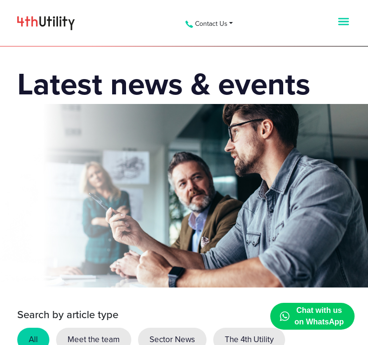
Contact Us (206, 24)
